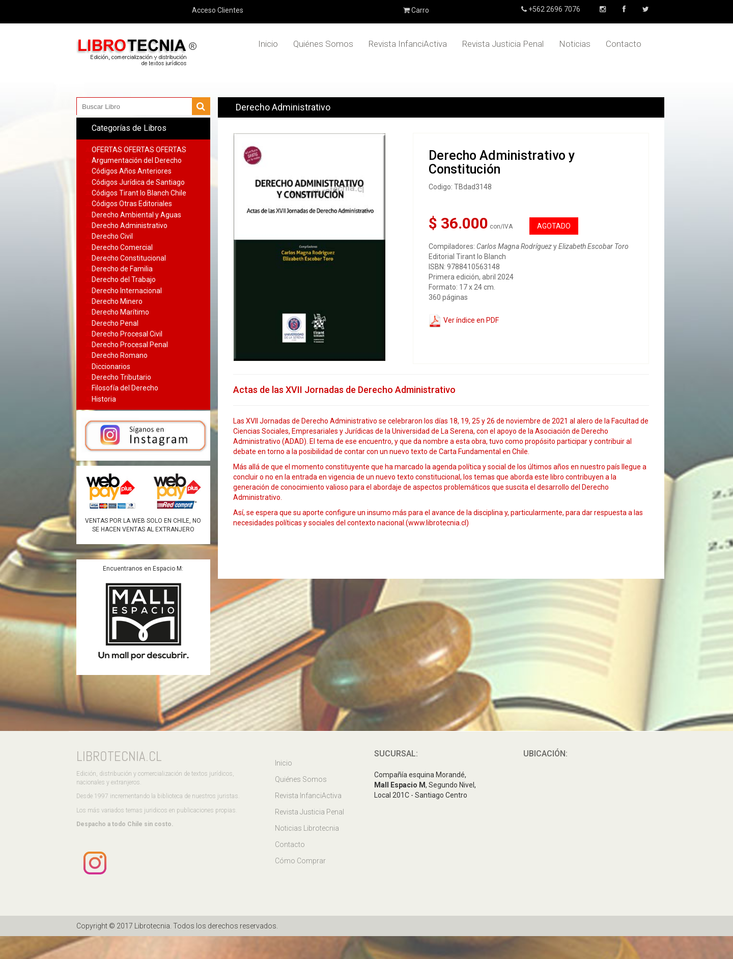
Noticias (574, 44)
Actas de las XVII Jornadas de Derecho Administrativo (344, 389)
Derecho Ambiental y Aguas (136, 215)
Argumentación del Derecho (137, 160)
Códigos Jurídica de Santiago (138, 182)
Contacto (623, 44)
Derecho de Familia (122, 269)
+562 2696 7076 (553, 9)
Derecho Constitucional (129, 258)
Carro (416, 10)
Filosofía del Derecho (125, 388)
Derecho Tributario (121, 377)
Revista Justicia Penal (503, 44)
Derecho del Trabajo (124, 279)
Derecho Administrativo (129, 225)
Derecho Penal (115, 323)
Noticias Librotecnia (307, 828)
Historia (104, 399)
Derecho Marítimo (120, 312)
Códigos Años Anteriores (132, 171)
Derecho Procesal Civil (127, 334)
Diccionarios (111, 366)
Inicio (268, 44)
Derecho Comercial (122, 247)
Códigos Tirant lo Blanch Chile (139, 193)
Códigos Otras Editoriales (132, 204)
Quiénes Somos (323, 44)
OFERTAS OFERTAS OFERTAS (139, 150)
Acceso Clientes (217, 10)
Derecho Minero (117, 301)
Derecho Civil (112, 236)
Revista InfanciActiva (408, 44)
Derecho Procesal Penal (130, 345)
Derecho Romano (120, 355)
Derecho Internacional (127, 291)
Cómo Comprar (300, 861)
